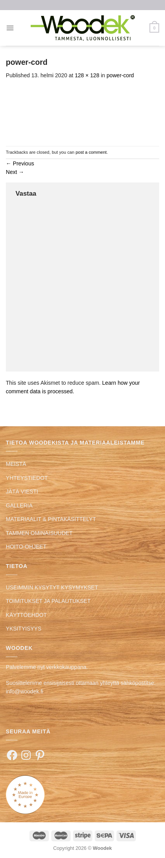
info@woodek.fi (24, 691)
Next (15, 172)
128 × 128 (87, 75)
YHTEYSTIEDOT (27, 478)
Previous (20, 163)
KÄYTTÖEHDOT (26, 615)
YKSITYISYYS (24, 628)
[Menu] (10, 28)
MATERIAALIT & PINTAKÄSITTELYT (51, 519)
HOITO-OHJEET (26, 547)
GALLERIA (19, 505)
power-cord (120, 75)
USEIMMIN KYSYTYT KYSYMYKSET (52, 587)
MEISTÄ (16, 464)
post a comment (91, 152)
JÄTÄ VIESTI (22, 491)
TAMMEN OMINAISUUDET (39, 533)
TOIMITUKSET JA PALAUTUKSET (48, 601)
